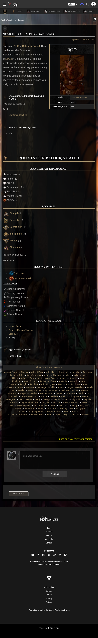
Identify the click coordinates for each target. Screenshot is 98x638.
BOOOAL (51, 408)
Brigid (66, 414)
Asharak (30, 387)
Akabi (46, 375)
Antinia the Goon (48, 381)
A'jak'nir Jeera (10, 372)
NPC (16, 46)
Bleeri (53, 405)
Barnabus (70, 393)
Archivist (34, 384)
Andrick (73, 378)
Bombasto (30, 408)
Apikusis (63, 381)
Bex (66, 399)
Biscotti (56, 402)
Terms (49, 595)
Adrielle (76, 372)
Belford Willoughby (70, 396)
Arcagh (23, 384)
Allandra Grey (27, 378)
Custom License (52, 564)
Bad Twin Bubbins (69, 390)
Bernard (57, 399)
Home (49, 528)
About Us (49, 539)
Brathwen (22, 414)
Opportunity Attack (20, 278)
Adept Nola (64, 372)
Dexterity (11, 220)
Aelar (21, 375)
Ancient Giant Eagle (46, 378)
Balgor (23, 393)
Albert (68, 375)
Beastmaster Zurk (29, 396)
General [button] (34, 11)
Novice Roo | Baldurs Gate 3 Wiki (29, 34)
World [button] (89, 11)
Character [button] (52, 11)
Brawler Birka (37, 414)
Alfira (76, 375)
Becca (44, 396)
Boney (41, 408)
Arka (60, 384)
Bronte (76, 414)
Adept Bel (50, 372)
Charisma (11, 247)
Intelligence (12, 234)
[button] (72, 4)
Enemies (21, 20)
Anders (63, 378)
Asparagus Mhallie (46, 387)
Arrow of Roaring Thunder (21, 330)
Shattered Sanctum (79, 97)
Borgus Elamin (54, 411)
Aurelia (21, 390)
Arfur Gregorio (48, 384)
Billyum (46, 402)
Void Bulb (13, 334)
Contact (49, 543)
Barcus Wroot (46, 393)
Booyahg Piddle (35, 411)
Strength (11, 213)
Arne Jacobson (73, 384)
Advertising (49, 587)
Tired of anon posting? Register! (76, 439)
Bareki (59, 393)
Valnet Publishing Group (59, 610)
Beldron (54, 396)
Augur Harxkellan (75, 387)
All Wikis (49, 532)
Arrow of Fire (15, 326)
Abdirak (24, 372)
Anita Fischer (30, 381)
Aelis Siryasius (34, 375)
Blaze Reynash (24, 405)
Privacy (49, 598)
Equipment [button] (71, 11)
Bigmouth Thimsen (30, 402)
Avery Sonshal (34, 390)
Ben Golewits (26, 399)
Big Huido (76, 399)
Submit (54, 474)
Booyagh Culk (66, 408)
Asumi (61, 387)
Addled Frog (37, 372)
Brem (49, 414)
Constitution (12, 227)
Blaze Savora (41, 405)
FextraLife (33, 610)
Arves (20, 387)
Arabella (74, 381)
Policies (49, 602)
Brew (57, 414)
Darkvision (16, 273)
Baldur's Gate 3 (31, 46)
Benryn (47, 399)
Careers (49, 591)
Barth (80, 393)
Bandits (33, 393)
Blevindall (63, 405)
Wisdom (10, 240)
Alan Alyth (57, 375)
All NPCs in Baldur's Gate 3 (49, 367)
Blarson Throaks (71, 402)
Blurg (74, 405)
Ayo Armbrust (51, 390)
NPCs (8, 59)
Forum (49, 535)
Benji (37, 399)
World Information (7, 20)
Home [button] (17, 11)
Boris (66, 411)
